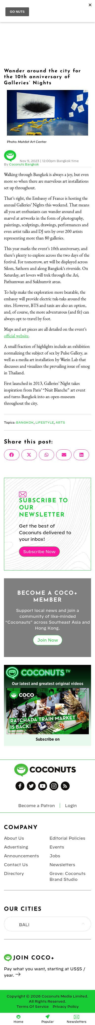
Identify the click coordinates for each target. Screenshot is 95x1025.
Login (71, 805)
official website (16, 336)
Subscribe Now (39, 551)
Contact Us (16, 864)
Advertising (16, 847)
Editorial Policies (67, 838)
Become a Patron (36, 805)
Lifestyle (44, 422)
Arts (60, 422)
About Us (14, 838)
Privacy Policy (66, 1007)
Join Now (47, 640)
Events (56, 847)
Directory (14, 873)
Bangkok (25, 422)
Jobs (54, 856)
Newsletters (62, 864)
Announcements (21, 856)
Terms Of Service (32, 1007)
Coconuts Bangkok (24, 164)
